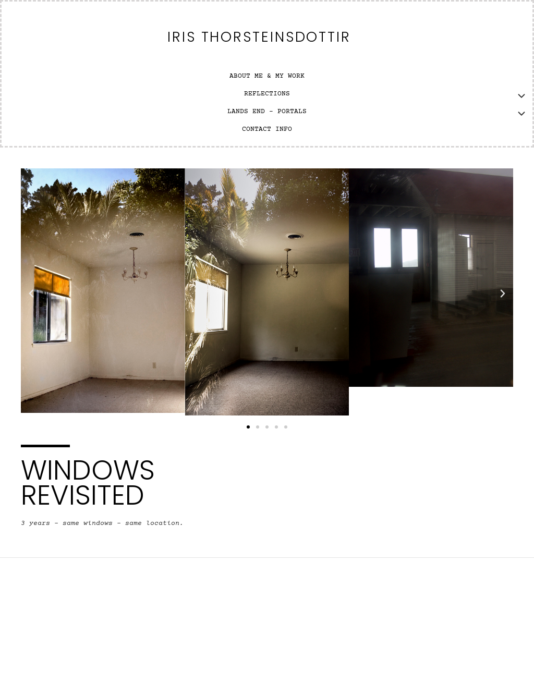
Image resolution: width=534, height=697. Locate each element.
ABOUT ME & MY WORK (267, 76)
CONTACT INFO (267, 129)
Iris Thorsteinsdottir (259, 37)
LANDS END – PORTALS (267, 112)
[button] (31, 293)
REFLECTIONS (267, 94)
